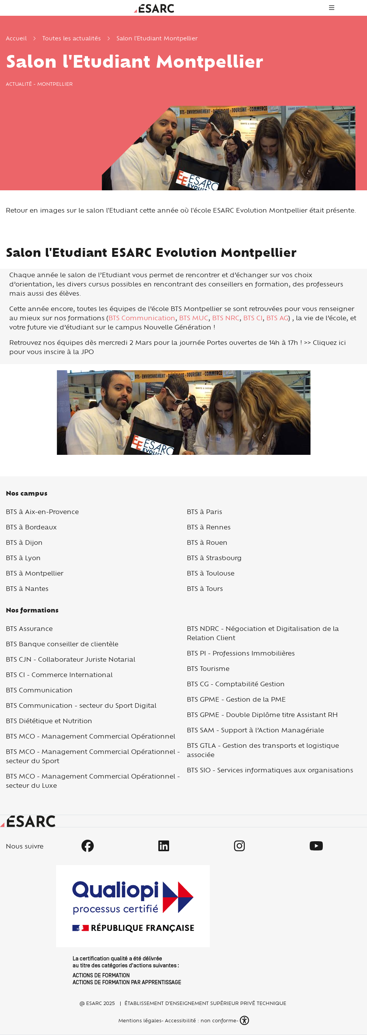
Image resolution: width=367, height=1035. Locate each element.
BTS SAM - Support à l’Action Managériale (255, 730)
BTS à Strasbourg (214, 558)
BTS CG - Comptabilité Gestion (236, 684)
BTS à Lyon (23, 558)
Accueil (16, 38)
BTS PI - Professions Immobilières (241, 653)
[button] (245, 1020)
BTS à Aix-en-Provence (42, 512)
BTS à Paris (204, 512)
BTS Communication (141, 318)
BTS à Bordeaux (31, 527)
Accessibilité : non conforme (200, 1020)
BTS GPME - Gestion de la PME (236, 699)
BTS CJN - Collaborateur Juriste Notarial (70, 659)
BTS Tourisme (208, 668)
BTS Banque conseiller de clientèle (62, 644)
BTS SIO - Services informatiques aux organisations (270, 770)
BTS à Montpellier (34, 573)
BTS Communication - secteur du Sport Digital (81, 705)
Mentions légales (139, 1020)
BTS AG (277, 318)
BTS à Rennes (209, 527)
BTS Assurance (29, 628)
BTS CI (252, 318)
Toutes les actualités (71, 38)
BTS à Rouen (207, 542)
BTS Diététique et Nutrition (49, 721)
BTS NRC (225, 318)
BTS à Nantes (27, 588)
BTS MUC (193, 318)
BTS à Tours (205, 588)
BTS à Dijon (24, 542)
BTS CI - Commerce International (59, 675)
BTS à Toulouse (210, 573)
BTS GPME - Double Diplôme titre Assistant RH (262, 715)
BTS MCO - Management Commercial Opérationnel (90, 736)
